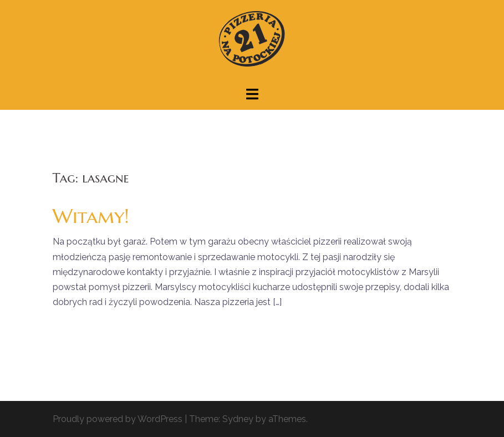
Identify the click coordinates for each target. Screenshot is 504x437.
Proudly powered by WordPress (117, 419)
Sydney (237, 419)
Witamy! (91, 216)
